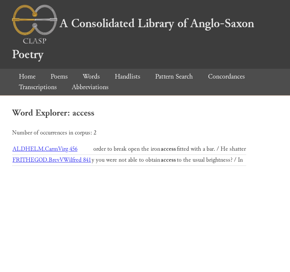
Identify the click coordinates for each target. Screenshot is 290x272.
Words (91, 76)
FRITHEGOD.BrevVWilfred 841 (51, 160)
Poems (59, 76)
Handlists (127, 76)
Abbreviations (90, 87)
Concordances (226, 76)
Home (27, 76)
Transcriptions (38, 87)
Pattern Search (174, 76)
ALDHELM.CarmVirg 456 (44, 149)
